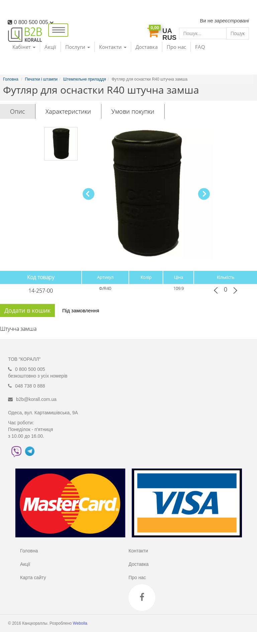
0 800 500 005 (34, 22)
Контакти (138, 550)
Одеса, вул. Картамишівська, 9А (43, 412)
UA (167, 30)
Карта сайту (33, 577)
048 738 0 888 (30, 386)
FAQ (200, 46)
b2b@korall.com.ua (36, 399)
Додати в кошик (27, 310)
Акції (50, 46)
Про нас (176, 46)
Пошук (238, 33)
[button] (204, 194)
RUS (169, 37)
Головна (29, 550)
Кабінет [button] (23, 46)
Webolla (80, 623)
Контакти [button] (112, 46)
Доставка (147, 46)
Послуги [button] (77, 46)
